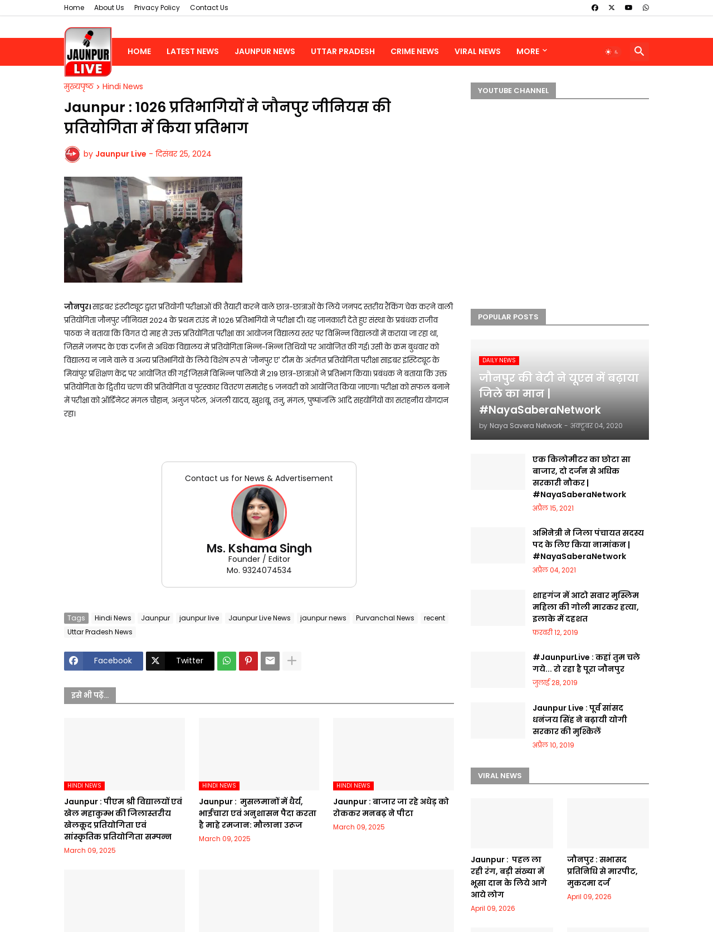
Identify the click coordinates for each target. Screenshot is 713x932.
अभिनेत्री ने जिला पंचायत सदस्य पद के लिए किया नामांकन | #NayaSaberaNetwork (588, 544)
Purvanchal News (385, 618)
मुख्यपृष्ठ (79, 86)
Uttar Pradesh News (100, 632)
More (527, 51)
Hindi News (122, 86)
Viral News (478, 51)
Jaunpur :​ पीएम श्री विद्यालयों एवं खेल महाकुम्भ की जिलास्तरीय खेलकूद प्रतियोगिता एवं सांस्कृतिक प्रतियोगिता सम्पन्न (123, 819)
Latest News (193, 51)
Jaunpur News (265, 51)
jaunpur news (323, 618)
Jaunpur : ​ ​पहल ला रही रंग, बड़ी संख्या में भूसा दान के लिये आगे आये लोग (509, 877)
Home (74, 7)
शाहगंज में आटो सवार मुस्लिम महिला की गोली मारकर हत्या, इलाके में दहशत (586, 607)
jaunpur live (199, 618)
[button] (612, 51)
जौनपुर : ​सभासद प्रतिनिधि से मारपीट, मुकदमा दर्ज (602, 871)
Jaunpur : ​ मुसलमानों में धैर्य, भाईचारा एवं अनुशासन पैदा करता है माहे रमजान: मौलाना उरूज (257, 813)
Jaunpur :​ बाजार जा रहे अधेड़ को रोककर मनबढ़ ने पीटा (391, 807)
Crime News (414, 51)
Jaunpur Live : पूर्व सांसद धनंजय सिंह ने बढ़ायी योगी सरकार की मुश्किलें (580, 719)
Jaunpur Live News (259, 618)
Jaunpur (155, 618)
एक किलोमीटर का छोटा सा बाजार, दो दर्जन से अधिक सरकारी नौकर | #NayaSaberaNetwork (582, 477)
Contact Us (209, 7)
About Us (109, 7)
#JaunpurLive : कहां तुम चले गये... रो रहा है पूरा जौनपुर (586, 663)
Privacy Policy (157, 7)
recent (434, 618)
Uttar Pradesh (343, 51)
